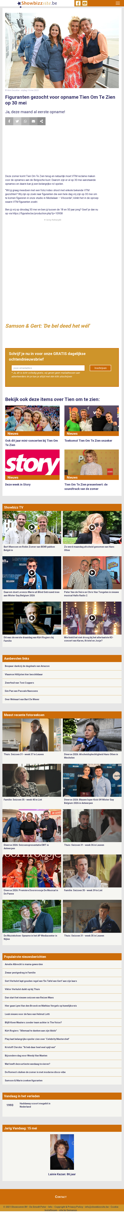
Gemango (72, 1210)
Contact (61, 1197)
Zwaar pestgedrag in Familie (20, 972)
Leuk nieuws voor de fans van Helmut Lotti (27, 1014)
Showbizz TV (13, 507)
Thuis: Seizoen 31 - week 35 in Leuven (84, 935)
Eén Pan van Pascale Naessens (21, 691)
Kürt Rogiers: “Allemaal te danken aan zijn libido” (31, 1030)
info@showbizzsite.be (97, 1207)
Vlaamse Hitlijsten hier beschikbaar (24, 674)
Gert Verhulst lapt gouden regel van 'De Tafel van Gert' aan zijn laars (41, 981)
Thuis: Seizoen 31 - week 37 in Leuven (24, 754)
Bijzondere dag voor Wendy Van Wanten (26, 1055)
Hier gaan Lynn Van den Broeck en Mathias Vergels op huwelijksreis (41, 1005)
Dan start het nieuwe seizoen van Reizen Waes (29, 997)
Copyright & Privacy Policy (68, 1207)
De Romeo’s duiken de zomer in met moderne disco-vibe (35, 1072)
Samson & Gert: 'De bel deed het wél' (47, 326)
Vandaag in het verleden (22, 1096)
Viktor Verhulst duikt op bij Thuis (22, 989)
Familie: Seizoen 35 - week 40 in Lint (23, 799)
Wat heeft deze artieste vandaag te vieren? (27, 1064)
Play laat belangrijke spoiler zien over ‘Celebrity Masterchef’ (37, 1039)
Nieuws (13, 434)
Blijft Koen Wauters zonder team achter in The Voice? (33, 1022)
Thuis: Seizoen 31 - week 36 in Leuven (84, 845)
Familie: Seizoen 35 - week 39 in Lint (83, 890)
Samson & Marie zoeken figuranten (23, 1080)
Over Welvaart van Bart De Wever (22, 699)
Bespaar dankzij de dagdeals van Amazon (27, 666)
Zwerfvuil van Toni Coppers (19, 682)
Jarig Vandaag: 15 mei (20, 1128)
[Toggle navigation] (118, 3)
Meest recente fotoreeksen (24, 715)
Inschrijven (100, 368)
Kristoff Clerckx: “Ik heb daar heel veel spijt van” (30, 1047)
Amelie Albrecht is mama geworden (24, 964)
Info (50, 1207)
